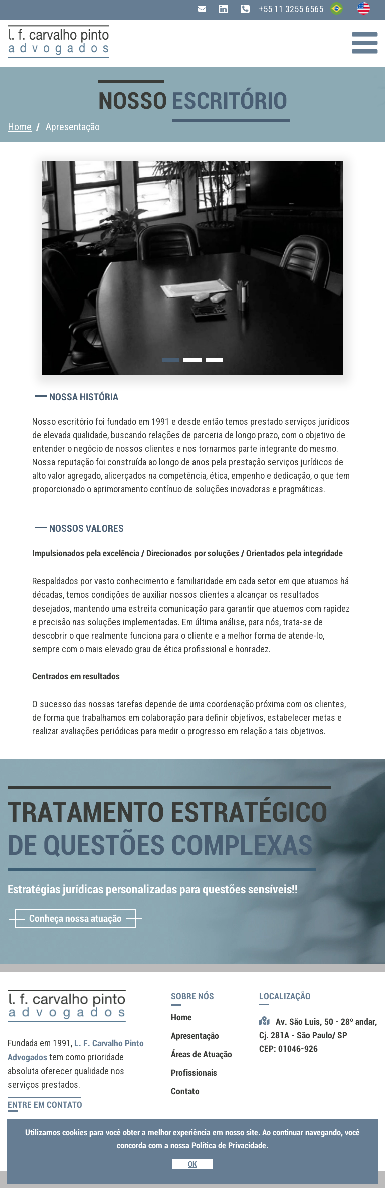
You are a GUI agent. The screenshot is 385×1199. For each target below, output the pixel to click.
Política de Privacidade (228, 1145)
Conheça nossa (75, 919)
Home (20, 127)
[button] (170, 360)
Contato (185, 1091)
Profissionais (194, 1072)
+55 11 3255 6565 (282, 9)
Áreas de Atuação (201, 1054)
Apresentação (195, 1035)
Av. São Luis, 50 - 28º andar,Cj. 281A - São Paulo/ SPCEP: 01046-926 (318, 1035)
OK (192, 1164)
